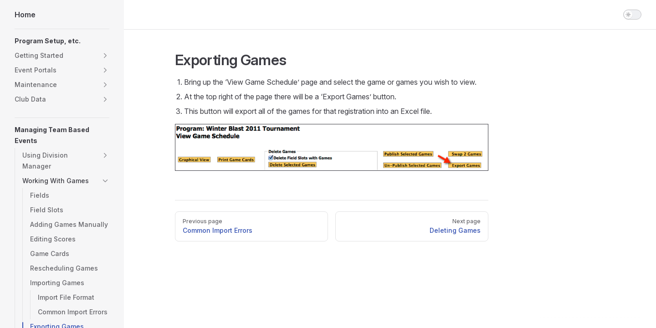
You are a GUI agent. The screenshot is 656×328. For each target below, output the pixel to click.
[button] (105, 55)
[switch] (632, 15)
